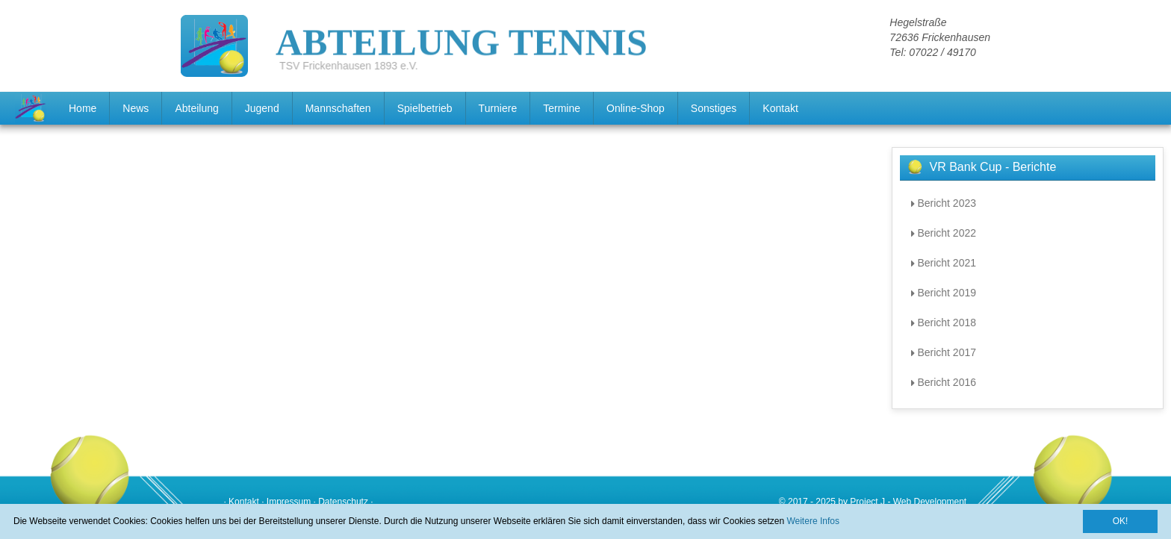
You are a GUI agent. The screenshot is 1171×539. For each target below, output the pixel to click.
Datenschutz (343, 501)
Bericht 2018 (944, 322)
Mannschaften (338, 108)
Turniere (498, 108)
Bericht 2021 (944, 263)
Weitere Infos (812, 521)
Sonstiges (713, 108)
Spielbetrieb (425, 108)
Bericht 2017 (944, 352)
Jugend (262, 108)
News (135, 108)
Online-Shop (635, 108)
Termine (561, 108)
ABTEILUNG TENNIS (461, 31)
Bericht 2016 (944, 382)
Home (82, 108)
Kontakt (780, 108)
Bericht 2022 (944, 233)
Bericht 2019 (944, 293)
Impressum (289, 501)
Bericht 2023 (944, 203)
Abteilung (196, 108)
